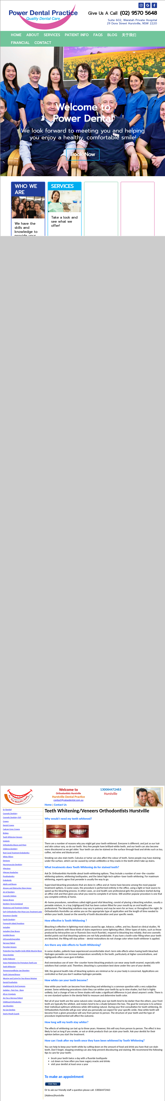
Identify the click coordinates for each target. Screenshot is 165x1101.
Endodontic (7, 880)
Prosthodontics (8, 876)
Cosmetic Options (9, 896)
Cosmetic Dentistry (10, 813)
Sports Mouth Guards (11, 1014)
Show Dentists (8, 955)
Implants (6, 841)
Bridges (6, 833)
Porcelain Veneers (10, 947)
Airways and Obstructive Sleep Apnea (17, 888)
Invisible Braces (9, 935)
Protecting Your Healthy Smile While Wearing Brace (22, 951)
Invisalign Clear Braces (11, 931)
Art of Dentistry (9, 892)
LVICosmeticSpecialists (11, 939)
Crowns (6, 821)
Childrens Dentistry (10, 849)
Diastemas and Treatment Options (16, 908)
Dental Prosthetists (10, 982)
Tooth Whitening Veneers (12, 837)
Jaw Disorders (8, 1006)
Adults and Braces (10, 884)
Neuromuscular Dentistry (12, 864)
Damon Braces (8, 900)
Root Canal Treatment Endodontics (16, 853)
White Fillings (8, 857)
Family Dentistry (9, 919)
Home (48, 804)
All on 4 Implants (9, 994)
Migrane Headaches (10, 872)
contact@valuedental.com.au (68, 800)
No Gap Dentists (9, 1010)
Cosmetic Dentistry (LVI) (12, 817)
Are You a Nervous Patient (13, 998)
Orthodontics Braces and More (14, 845)
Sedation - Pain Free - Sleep (13, 990)
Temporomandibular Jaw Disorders (16, 970)
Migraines (7, 868)
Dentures (6, 861)
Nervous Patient (9, 943)
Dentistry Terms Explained (13, 904)
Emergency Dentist (10, 915)
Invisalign (6, 927)
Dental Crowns (8, 825)
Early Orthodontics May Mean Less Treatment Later (22, 912)
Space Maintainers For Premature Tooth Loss (20, 963)
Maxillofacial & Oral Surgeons (14, 986)
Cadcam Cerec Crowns (11, 829)
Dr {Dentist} (7, 809)
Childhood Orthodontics (12, 1002)
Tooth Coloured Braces (11, 974)
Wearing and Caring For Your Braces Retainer (20, 978)
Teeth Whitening (9, 966)
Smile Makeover (9, 959)
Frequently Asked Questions (13, 923)
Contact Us (60, 804)
